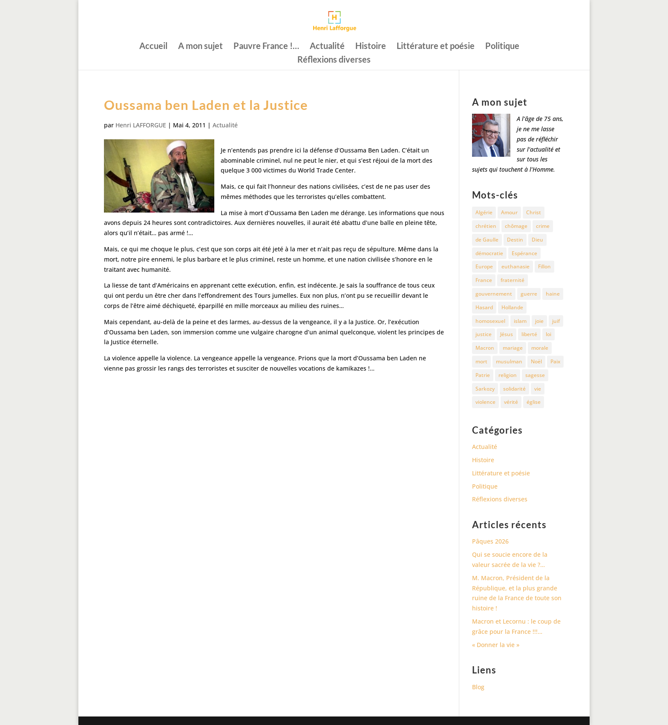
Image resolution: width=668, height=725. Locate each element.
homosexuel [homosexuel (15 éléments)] (490, 321)
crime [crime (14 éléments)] (543, 226)
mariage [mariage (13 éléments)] (513, 347)
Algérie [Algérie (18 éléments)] (483, 212)
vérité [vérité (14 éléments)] (511, 402)
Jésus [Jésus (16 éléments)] (506, 334)
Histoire (370, 47)
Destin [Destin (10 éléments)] (515, 239)
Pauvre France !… (266, 47)
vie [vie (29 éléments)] (537, 388)
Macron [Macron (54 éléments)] (484, 347)
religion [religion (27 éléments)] (507, 375)
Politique (502, 47)
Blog (478, 687)
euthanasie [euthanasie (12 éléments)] (515, 266)
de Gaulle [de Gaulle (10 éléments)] (486, 239)
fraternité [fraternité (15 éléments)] (512, 280)
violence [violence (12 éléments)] (485, 402)
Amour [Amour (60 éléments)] (509, 212)
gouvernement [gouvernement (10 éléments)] (493, 293)
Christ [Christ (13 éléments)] (533, 212)
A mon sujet (200, 47)
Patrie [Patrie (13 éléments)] (482, 375)
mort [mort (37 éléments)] (481, 361)
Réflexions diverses (334, 60)
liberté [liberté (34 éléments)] (529, 334)
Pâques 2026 (490, 541)
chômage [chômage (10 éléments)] (516, 226)
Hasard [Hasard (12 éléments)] (484, 307)
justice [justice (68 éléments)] (483, 334)
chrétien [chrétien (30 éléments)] (485, 226)
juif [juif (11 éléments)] (556, 321)
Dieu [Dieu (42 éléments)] (537, 239)
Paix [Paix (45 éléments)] (555, 361)
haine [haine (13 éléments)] (553, 293)
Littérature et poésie (436, 47)
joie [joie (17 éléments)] (539, 321)
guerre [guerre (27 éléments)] (529, 293)
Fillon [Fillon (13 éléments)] (544, 266)
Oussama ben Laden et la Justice (206, 105)
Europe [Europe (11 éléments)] (484, 266)
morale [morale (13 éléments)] (539, 347)
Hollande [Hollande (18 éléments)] (512, 307)
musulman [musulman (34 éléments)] (509, 361)
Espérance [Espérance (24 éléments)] (524, 253)
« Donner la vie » (495, 645)
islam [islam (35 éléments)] (520, 321)
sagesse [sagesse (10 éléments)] (535, 375)
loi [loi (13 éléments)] (548, 334)
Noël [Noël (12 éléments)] (536, 361)
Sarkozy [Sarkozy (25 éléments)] (485, 388)
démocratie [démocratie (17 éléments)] (489, 253)
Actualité (327, 47)
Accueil (153, 47)
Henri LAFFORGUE (140, 125)
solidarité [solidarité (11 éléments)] (514, 388)
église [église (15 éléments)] (534, 402)
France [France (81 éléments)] (483, 280)
